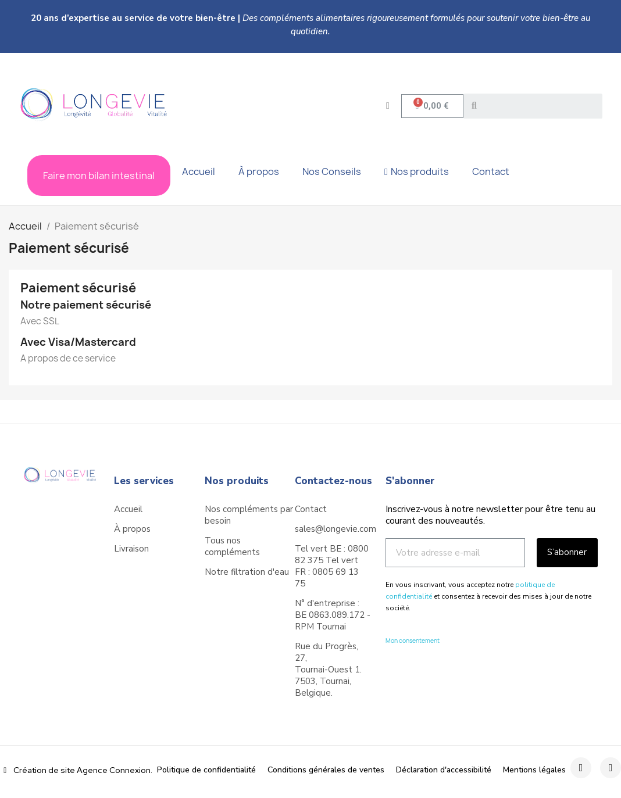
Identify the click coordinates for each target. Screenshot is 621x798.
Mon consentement (413, 640)
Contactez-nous (333, 481)
